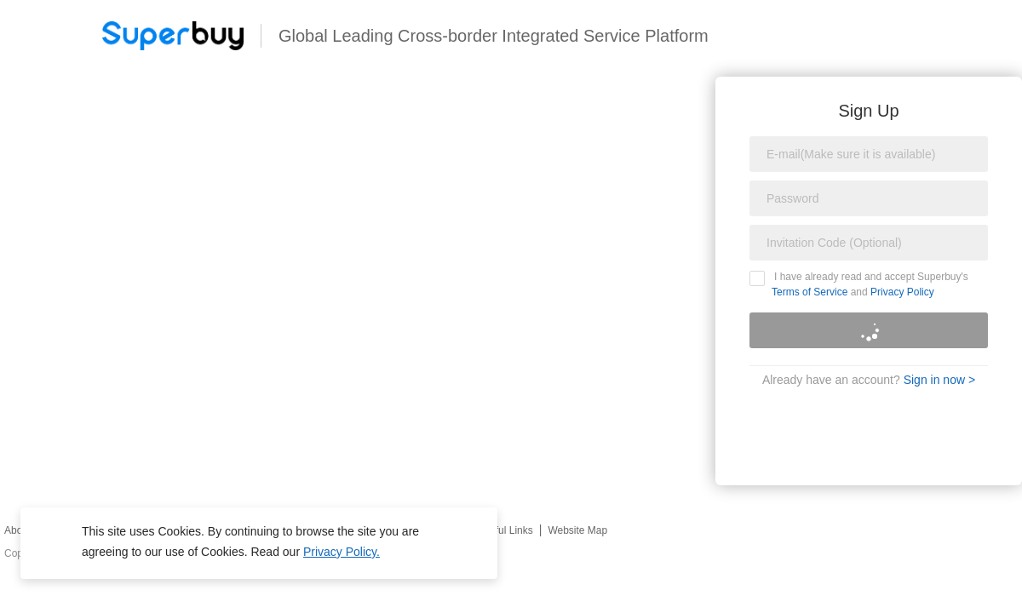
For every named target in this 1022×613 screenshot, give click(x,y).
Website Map (577, 530)
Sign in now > (939, 380)
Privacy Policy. (341, 552)
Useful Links (504, 530)
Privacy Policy (902, 292)
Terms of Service (809, 292)
